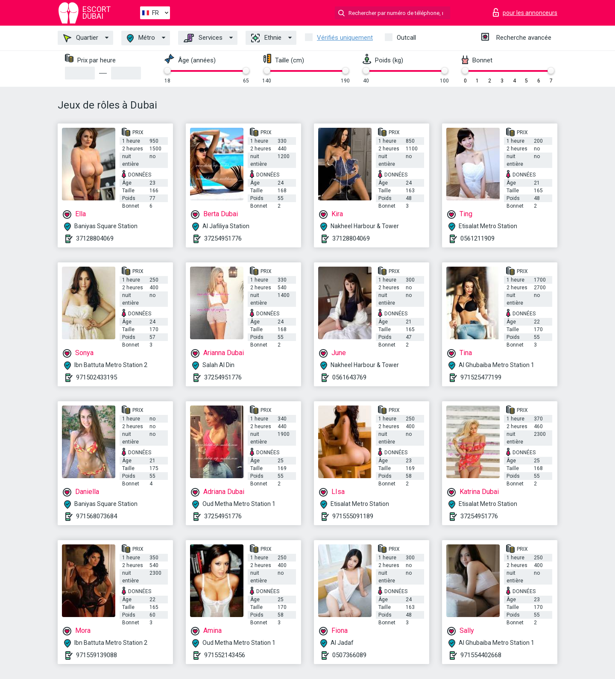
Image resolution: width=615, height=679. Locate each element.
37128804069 (95, 238)
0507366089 (349, 655)
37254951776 (223, 238)
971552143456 (224, 655)
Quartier (80, 38)
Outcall (406, 37)
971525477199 (480, 377)
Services (203, 38)
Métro (141, 38)
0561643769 (349, 377)
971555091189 (352, 516)
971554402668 (480, 655)
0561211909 (477, 238)
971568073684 (96, 516)
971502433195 (96, 377)
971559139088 (96, 655)
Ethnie (266, 38)
